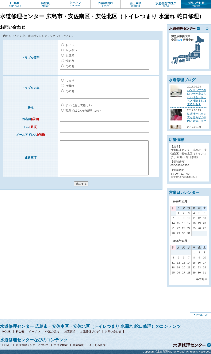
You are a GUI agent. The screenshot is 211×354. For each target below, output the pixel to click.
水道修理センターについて (32, 345)
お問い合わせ (113, 331)
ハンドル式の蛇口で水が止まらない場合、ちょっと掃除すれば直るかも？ (196, 97)
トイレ (67, 45)
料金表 (20, 331)
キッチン (69, 50)
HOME (6, 331)
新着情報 (78, 345)
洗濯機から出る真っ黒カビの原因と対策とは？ (196, 117)
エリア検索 (61, 345)
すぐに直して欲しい (76, 105)
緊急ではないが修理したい (81, 110)
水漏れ (67, 85)
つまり (67, 80)
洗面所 (67, 61)
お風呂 (67, 55)
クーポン (34, 331)
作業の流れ (52, 331)
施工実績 (69, 331)
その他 (67, 66)
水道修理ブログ (90, 331)
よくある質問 (97, 345)
